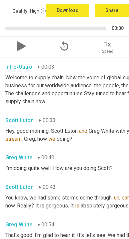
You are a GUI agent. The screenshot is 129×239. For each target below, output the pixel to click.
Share (111, 10)
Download (68, 10)
